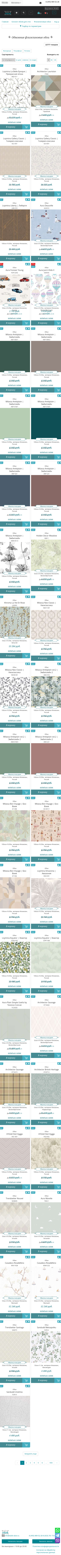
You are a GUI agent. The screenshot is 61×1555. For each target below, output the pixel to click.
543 (51, 1463)
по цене (18, 60)
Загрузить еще (30, 1454)
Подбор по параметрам (30, 26)
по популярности (8, 60)
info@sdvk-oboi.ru (10, 1535)
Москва (5, 2)
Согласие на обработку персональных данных (45, 1551)
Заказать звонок (46, 1541)
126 (55, 60)
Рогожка (27, 51)
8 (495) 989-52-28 (52, 2)
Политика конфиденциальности (46, 1546)
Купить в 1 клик (14, 122)
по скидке (33, 60)
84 (51, 60)
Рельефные (18, 51)
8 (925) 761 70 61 (49, 1535)
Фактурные (7, 51)
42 (48, 60)
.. (46, 1463)
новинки (25, 60)
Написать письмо (15, 1541)
